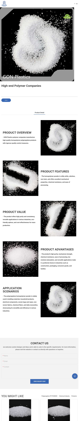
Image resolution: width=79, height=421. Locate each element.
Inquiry (6, 100)
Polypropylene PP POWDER (49, 396)
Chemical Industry (64, 396)
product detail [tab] (39, 112)
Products (74, 396)
